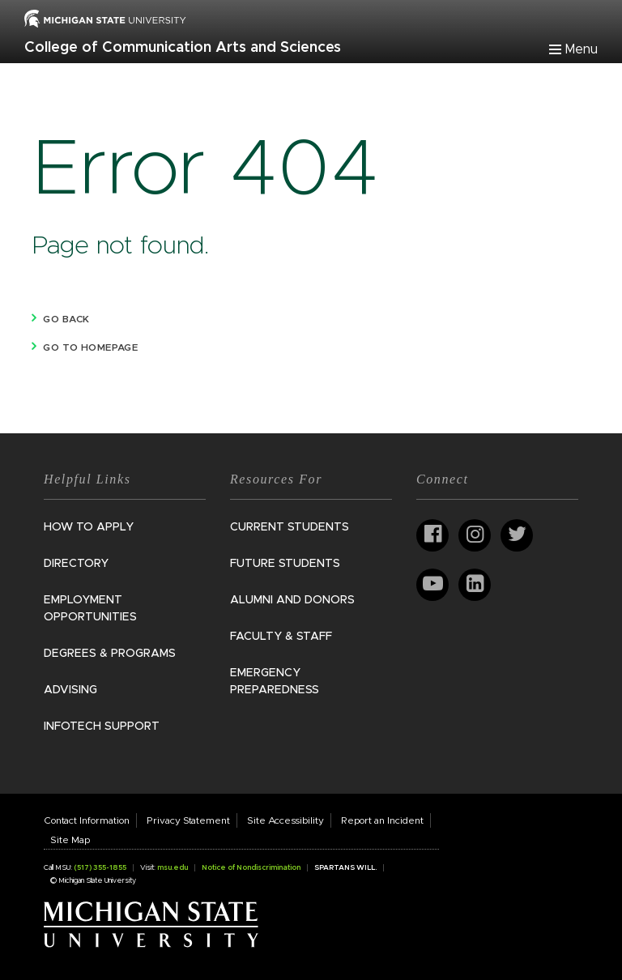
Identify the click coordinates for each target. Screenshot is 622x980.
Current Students (289, 527)
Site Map (70, 840)
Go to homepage (90, 347)
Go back (66, 319)
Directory (76, 563)
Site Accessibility (285, 820)
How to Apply (89, 527)
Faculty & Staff (281, 636)
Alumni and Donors (292, 600)
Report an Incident (382, 820)
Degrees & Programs (110, 653)
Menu (581, 49)
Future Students (285, 563)
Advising (70, 690)
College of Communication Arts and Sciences (182, 47)
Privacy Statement (188, 820)
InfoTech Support (102, 726)
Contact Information (87, 820)
